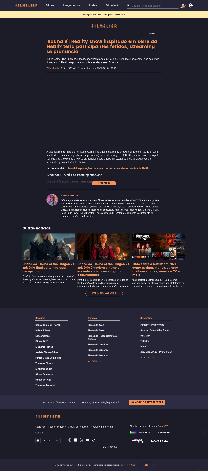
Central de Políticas (128, 465)
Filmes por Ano (43, 379)
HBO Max (145, 335)
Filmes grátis (88, 15)
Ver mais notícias (104, 293)
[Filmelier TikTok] (93, 440)
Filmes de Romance (98, 350)
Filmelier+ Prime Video (152, 324)
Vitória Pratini (52, 68)
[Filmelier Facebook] (75, 440)
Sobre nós (40, 426)
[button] (57, 440)
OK (146, 465)
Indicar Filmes (42, 330)
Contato (39, 432)
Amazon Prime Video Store (154, 330)
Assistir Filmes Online (46, 352)
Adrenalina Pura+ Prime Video (156, 352)
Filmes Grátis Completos (48, 357)
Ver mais (95, 361)
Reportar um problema (101, 426)
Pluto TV (144, 346)
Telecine (144, 341)
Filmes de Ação (96, 325)
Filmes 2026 (41, 341)
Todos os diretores (45, 385)
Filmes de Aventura (98, 355)
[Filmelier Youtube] (87, 440)
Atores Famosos (44, 374)
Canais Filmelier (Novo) (47, 325)
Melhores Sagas (43, 368)
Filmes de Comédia (98, 344)
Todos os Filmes (44, 363)
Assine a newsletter (147, 402)
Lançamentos (42, 336)
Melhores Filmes (44, 347)
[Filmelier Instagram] (69, 440)
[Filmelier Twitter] (81, 440)
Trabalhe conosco (57, 426)
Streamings (146, 318)
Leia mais (104, 183)
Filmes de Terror (96, 330)
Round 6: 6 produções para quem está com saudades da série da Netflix (108, 168)
